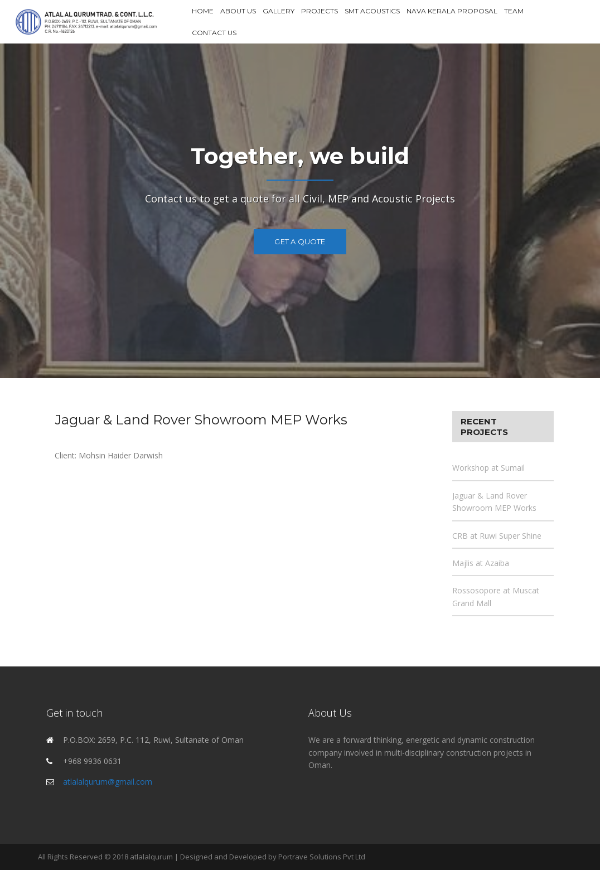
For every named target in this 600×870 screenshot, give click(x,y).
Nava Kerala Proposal (452, 11)
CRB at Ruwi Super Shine (496, 535)
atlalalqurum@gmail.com (107, 781)
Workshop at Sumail (488, 467)
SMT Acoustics (372, 11)
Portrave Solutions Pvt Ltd (321, 857)
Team (514, 11)
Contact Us (214, 32)
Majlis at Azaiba (480, 563)
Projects (319, 11)
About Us (238, 11)
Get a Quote (299, 241)
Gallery (278, 11)
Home (203, 11)
